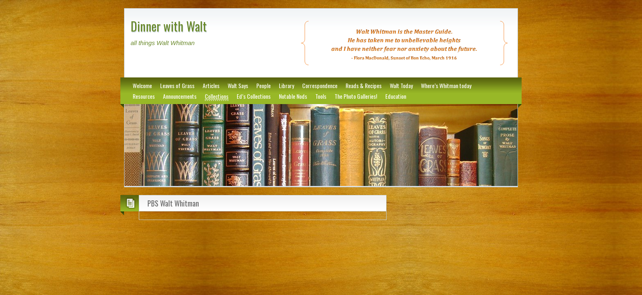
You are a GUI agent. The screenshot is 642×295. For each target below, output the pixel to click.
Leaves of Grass (177, 85)
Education (395, 96)
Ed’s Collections (254, 96)
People (263, 85)
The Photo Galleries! (356, 96)
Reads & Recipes (364, 85)
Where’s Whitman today (446, 85)
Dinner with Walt (169, 26)
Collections (216, 96)
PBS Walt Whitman (173, 203)
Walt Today (401, 85)
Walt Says (238, 85)
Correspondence (319, 85)
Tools (320, 96)
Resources (144, 96)
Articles (211, 85)
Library (286, 85)
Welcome (142, 85)
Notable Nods (293, 96)
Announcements (180, 96)
